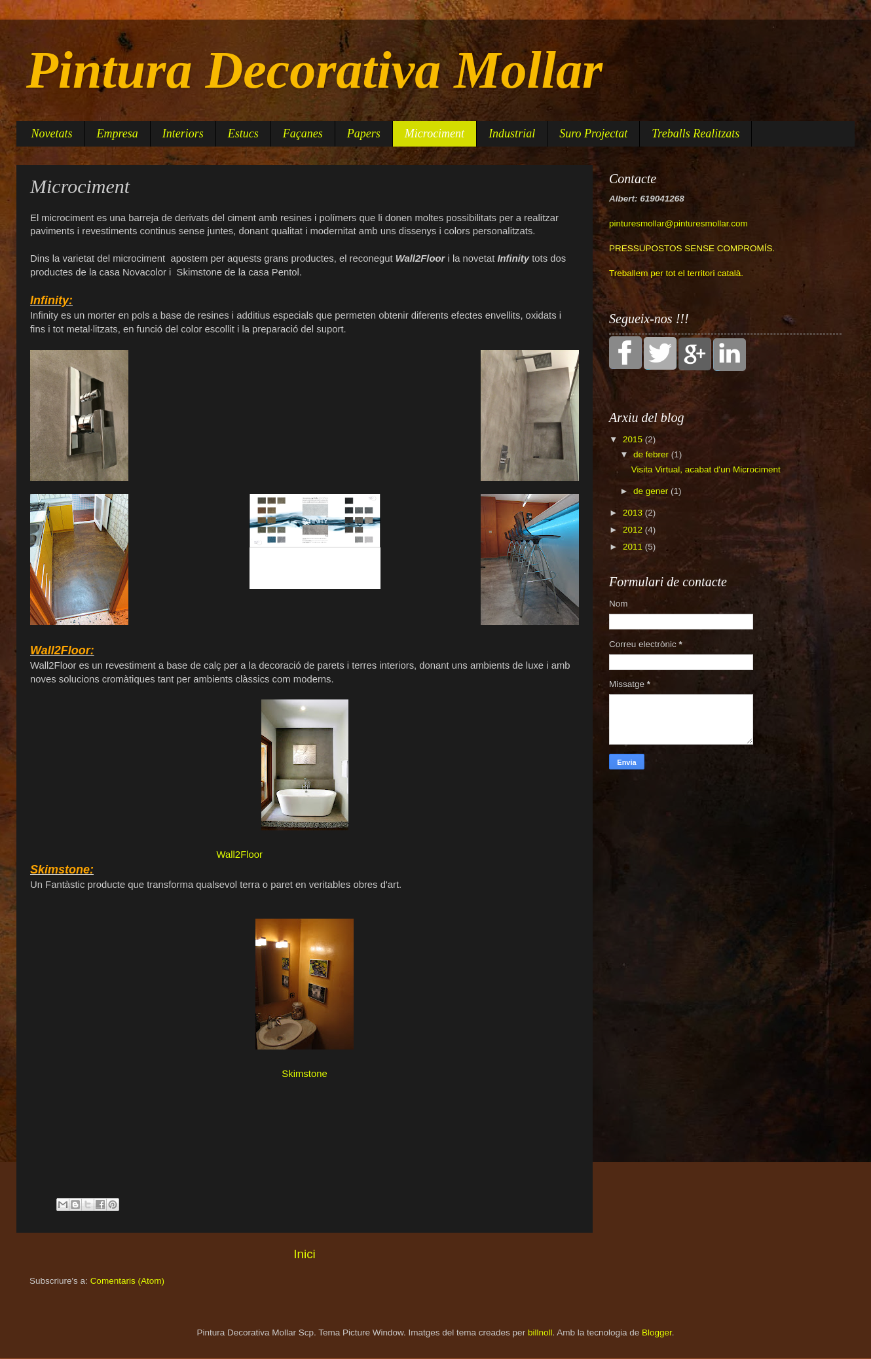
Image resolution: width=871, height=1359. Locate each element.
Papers (363, 133)
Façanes (303, 133)
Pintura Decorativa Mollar (314, 70)
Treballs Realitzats (695, 133)
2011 (634, 547)
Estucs (243, 133)
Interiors (183, 133)
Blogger (657, 1332)
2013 (634, 513)
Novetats (52, 133)
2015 (634, 439)
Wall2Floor (240, 854)
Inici (304, 1254)
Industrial (512, 133)
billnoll (540, 1332)
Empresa (117, 133)
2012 (634, 530)
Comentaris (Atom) (127, 1281)
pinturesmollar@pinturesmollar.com (678, 223)
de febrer (652, 454)
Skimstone (304, 1073)
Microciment (434, 133)
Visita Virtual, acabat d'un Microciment (706, 469)
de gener (652, 491)
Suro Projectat (593, 133)
